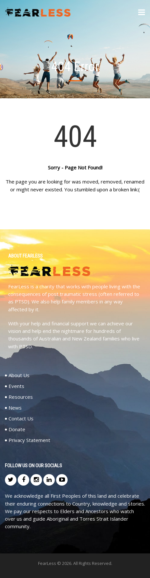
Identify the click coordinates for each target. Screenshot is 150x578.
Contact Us (21, 418)
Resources (21, 397)
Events (16, 386)
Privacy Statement (29, 440)
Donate (17, 429)
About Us (19, 375)
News (15, 408)
